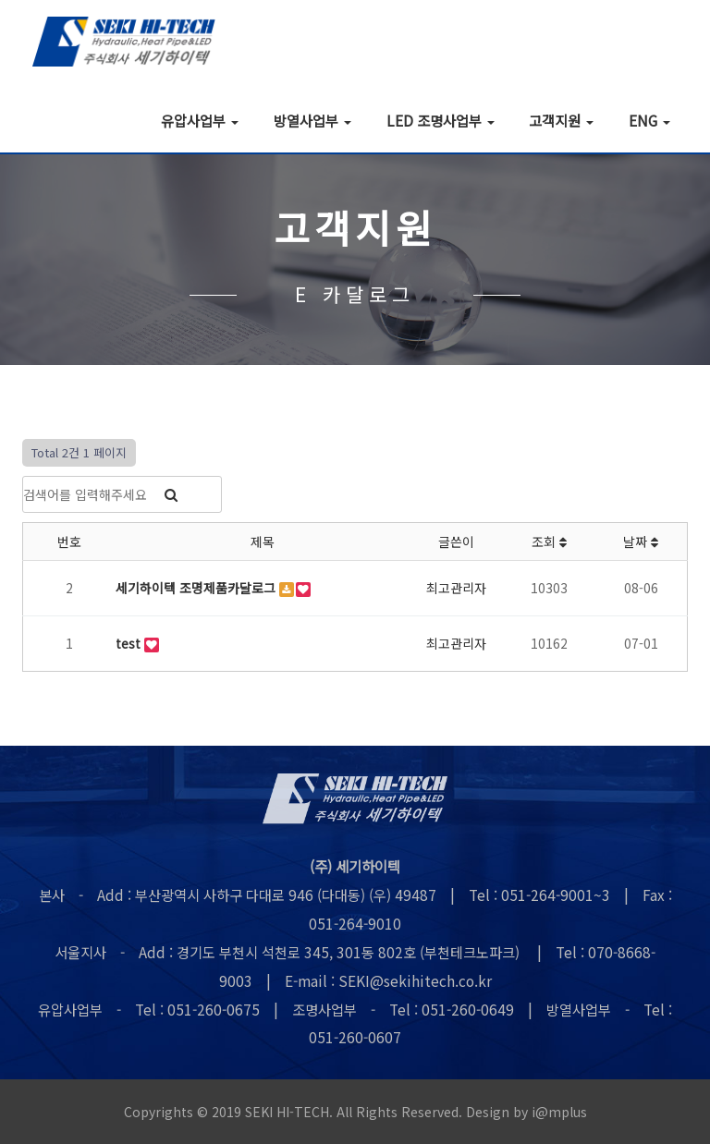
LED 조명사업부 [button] (440, 119)
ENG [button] (649, 119)
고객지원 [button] (561, 119)
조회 (549, 541)
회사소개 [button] (93, 119)
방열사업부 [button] (312, 119)
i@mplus (559, 1111)
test (130, 643)
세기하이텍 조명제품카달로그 (197, 587)
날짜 (640, 541)
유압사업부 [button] (200, 119)
